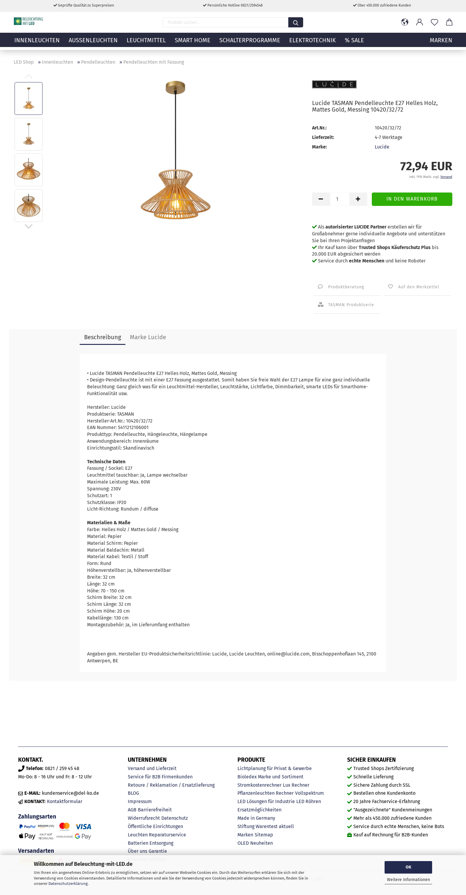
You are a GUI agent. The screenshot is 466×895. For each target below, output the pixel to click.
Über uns (137, 851)
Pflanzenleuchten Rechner (265, 793)
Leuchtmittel (146, 43)
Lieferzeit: (323, 137)
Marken (245, 835)
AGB (132, 810)
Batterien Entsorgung (150, 843)
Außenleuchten (93, 43)
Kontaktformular (64, 801)
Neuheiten (261, 843)
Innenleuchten (37, 43)
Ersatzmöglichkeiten (259, 810)
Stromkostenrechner (259, 785)
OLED (243, 843)
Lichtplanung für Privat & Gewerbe (274, 768)
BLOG (133, 793)
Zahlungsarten (37, 816)
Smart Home (192, 43)
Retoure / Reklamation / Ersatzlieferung (171, 785)
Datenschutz (174, 818)
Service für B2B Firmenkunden (160, 777)
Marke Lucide (148, 337)
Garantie (158, 851)
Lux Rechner (296, 785)
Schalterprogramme (249, 43)
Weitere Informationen (408, 879)
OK (408, 867)
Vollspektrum (309, 793)
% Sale (354, 43)
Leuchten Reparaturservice (157, 835)
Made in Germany (256, 818)
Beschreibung (102, 337)
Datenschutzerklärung (68, 883)
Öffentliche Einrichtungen (155, 826)
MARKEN (441, 43)
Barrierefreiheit (155, 810)
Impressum (140, 801)
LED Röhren (308, 801)
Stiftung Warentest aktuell (265, 826)
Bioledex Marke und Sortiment (270, 777)
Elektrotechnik (312, 43)
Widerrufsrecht (144, 818)
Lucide (382, 147)
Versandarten (36, 850)
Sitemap (264, 835)
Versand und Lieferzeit (152, 768)
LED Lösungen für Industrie (266, 801)
